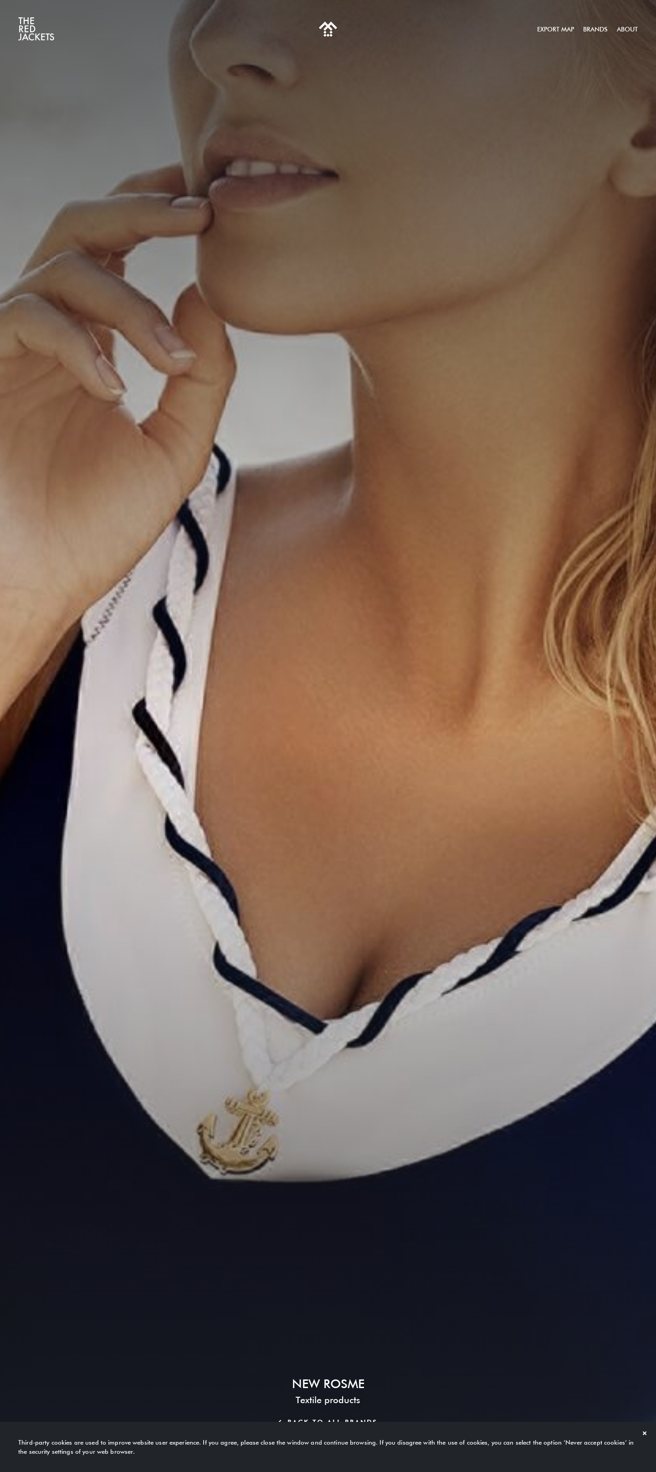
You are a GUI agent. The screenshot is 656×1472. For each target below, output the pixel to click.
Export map (555, 29)
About (627, 29)
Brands (595, 29)
